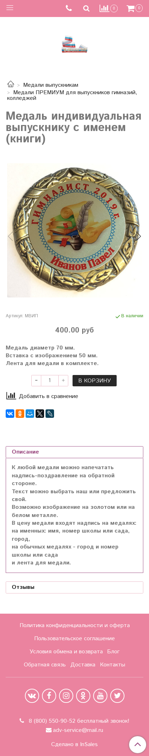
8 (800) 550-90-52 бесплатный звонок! (78, 721)
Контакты (112, 665)
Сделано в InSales (74, 745)
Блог (113, 652)
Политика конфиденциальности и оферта (75, 625)
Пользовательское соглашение (74, 639)
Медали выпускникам (50, 85)
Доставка (82, 665)
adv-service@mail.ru (78, 730)
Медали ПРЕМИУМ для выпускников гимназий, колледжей (72, 95)
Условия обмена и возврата (66, 652)
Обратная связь (45, 665)
